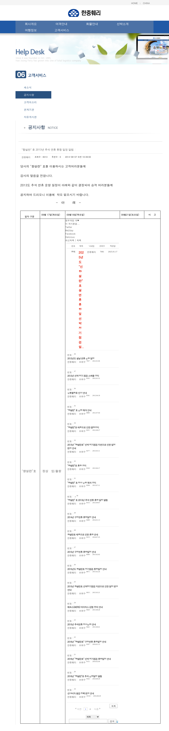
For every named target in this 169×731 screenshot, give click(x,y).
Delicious (70, 237)
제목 (81, 246)
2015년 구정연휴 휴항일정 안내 (81, 551)
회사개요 (31, 24)
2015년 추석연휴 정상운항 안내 (81, 624)
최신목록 (69, 240)
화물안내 (92, 24)
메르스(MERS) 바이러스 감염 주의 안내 (85, 607)
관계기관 (29, 109)
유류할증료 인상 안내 (77, 392)
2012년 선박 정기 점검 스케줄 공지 (83, 375)
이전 (79, 709)
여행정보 (31, 30)
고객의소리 (30, 102)
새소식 (28, 87)
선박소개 (123, 24)
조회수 (102, 246)
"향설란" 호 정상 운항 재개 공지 (81, 482)
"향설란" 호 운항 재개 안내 (79, 410)
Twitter (68, 227)
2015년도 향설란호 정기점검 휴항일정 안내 (86, 569)
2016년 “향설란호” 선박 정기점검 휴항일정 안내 (89, 658)
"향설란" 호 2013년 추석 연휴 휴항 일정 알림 (87, 500)
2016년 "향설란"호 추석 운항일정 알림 (84, 676)
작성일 (112, 246)
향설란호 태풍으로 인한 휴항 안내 (82, 534)
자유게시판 (30, 117)
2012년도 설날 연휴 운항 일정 (80, 358)
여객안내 (61, 24)
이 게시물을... (72, 223)
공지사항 (29, 95)
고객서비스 (61, 30)
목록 (79, 240)
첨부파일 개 (72, 220)
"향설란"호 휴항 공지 (76, 465)
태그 (116, 721)
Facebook (70, 233)
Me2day (69, 230)
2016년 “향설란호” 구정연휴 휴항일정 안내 (86, 641)
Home (134, 3)
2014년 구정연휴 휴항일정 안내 (81, 517)
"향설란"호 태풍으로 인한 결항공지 (83, 427)
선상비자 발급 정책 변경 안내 (80, 693)
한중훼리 (26, 157)
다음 (96, 709)
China (146, 3)
